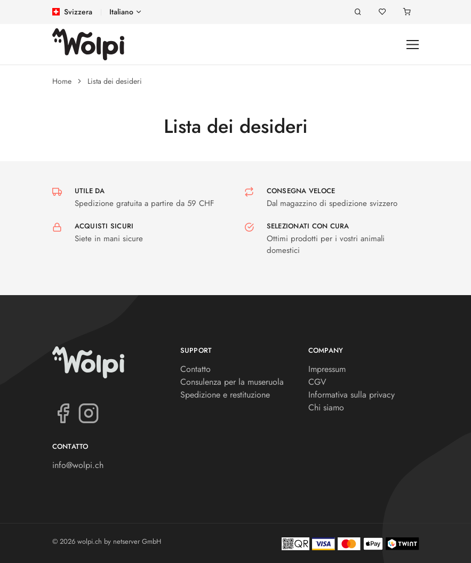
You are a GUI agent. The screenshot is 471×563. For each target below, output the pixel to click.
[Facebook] (63, 412)
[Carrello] (407, 12)
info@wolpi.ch (77, 465)
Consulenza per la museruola (232, 382)
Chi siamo (326, 407)
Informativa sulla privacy (351, 394)
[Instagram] (88, 412)
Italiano (121, 11)
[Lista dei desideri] (382, 12)
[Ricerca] (358, 12)
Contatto (195, 369)
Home (61, 81)
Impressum (327, 369)
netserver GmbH (137, 541)
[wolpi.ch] (88, 44)
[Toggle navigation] (412, 44)
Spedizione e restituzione (225, 394)
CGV (317, 382)
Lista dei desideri (114, 81)
